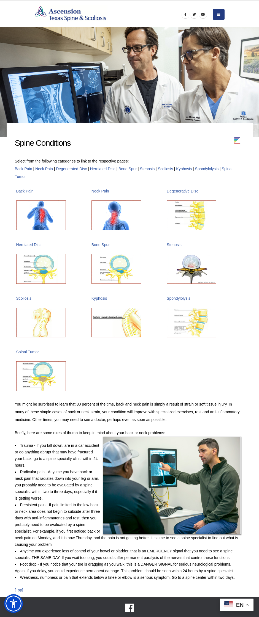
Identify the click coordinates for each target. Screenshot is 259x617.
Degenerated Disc (71, 169)
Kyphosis (184, 169)
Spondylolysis (207, 169)
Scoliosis (165, 169)
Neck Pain (44, 169)
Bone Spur (127, 169)
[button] (13, 604)
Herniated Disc (102, 169)
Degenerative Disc (182, 191)
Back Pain (23, 169)
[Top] (19, 590)
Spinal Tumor (27, 352)
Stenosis (147, 169)
